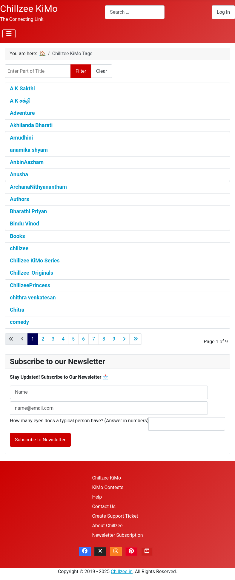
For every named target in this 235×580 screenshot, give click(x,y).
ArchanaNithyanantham (38, 187)
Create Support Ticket (115, 516)
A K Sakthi (22, 88)
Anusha (19, 174)
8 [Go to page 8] (103, 339)
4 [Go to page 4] (63, 339)
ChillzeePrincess (30, 285)
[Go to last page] (135, 339)
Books (17, 236)
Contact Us (104, 506)
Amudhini (21, 137)
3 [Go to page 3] (53, 339)
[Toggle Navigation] (9, 33)
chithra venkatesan (33, 297)
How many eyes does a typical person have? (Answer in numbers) (79, 420)
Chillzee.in (122, 571)
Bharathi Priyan (28, 211)
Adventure (22, 113)
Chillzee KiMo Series (35, 260)
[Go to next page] (124, 339)
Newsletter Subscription (117, 535)
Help (97, 497)
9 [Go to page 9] (114, 339)
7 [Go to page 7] (93, 339)
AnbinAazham (27, 162)
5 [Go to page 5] (73, 339)
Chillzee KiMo (106, 478)
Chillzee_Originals (31, 273)
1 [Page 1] (32, 339)
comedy (19, 322)
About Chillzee (107, 525)
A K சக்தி (20, 101)
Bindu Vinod (24, 223)
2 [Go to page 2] (43, 339)
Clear (101, 71)
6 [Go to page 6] (83, 339)
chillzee (19, 248)
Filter (81, 71)
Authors (19, 199)
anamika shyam (29, 150)
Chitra (17, 310)
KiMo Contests (107, 487)
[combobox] (135, 12)
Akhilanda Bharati (31, 125)
